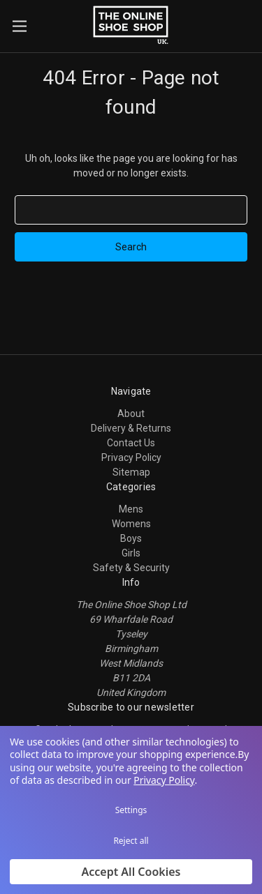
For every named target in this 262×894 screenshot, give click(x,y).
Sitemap (131, 472)
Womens (131, 523)
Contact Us (131, 442)
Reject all (130, 841)
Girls (131, 553)
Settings (131, 810)
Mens (131, 509)
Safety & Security (131, 567)
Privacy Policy (131, 457)
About (131, 413)
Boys (131, 538)
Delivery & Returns (131, 428)
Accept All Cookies (131, 871)
